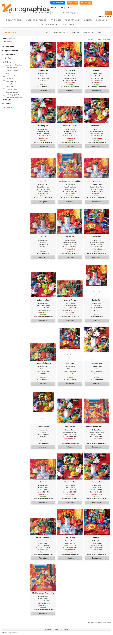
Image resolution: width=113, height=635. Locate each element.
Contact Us (57, 629)
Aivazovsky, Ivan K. (11, 89)
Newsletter (67, 25)
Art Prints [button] (55, 20)
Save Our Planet (48, 25)
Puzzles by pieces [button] (36, 20)
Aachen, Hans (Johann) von (14, 65)
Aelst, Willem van (11, 81)
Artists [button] (88, 20)
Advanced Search (105, 16)
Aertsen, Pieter (10, 84)
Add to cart (43, 91)
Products (102, 19)
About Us (65, 629)
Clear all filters (7, 41)
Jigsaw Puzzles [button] (14, 20)
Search (108, 13)
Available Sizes (70, 82)
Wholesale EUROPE (58, 3)
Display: (100, 32)
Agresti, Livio (9, 86)
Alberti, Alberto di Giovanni (14, 97)
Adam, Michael (10, 76)
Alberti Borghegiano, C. (13, 95)
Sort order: (75, 32)
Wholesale (47, 629)
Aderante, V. (9, 78)
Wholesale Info (72, 3)
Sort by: (48, 32)
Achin (7, 73)
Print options (69, 91)
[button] (54, 8)
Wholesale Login (86, 3)
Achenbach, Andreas (12, 68)
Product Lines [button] (73, 20)
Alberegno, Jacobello (12, 92)
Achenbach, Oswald (12, 70)
